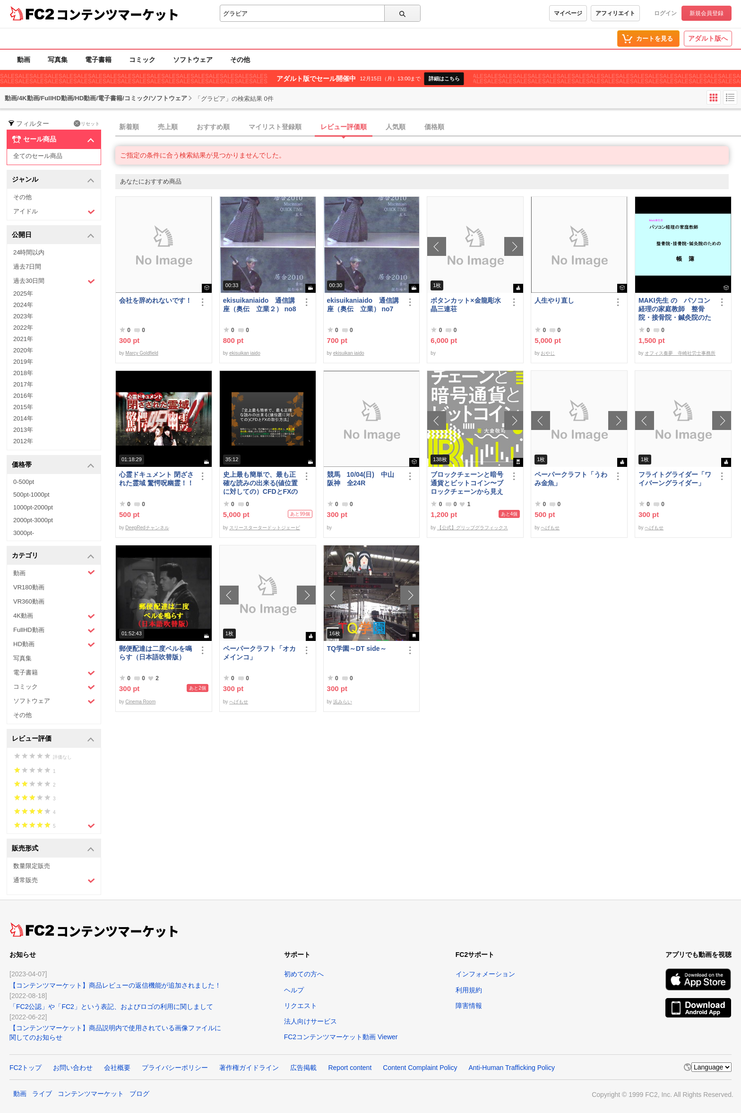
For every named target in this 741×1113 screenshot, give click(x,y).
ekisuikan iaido (244, 353)
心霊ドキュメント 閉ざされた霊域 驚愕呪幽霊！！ (156, 479)
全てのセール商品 (37, 155)
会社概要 (117, 1067)
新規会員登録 (706, 13)
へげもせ (550, 527)
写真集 (58, 59)
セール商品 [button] (53, 139)
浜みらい (342, 701)
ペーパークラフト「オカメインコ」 (259, 653)
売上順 (168, 127)
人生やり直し (554, 300)
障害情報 (469, 1005)
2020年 (23, 350)
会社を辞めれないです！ (155, 300)
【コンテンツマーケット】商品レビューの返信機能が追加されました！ (115, 985)
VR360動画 (28, 601)
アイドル (54, 212)
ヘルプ (294, 990)
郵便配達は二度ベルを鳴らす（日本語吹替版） (155, 653)
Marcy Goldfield (141, 353)
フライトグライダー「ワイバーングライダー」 (674, 479)
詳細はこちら (444, 78)
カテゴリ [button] (53, 556)
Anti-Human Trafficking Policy (511, 1067)
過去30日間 (54, 281)
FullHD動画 (54, 630)
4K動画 (54, 616)
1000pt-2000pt (33, 507)
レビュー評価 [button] (53, 739)
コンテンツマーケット (117, 14)
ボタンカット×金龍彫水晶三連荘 (465, 305)
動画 (23, 59)
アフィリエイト (615, 13)
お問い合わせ (73, 1067)
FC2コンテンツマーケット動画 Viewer (341, 1037)
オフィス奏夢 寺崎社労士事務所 (680, 353)
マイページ (568, 13)
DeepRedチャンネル (147, 527)
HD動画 (54, 644)
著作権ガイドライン (249, 1067)
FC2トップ (25, 1067)
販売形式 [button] (53, 848)
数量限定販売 (31, 865)
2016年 (23, 395)
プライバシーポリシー (175, 1067)
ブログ (139, 1093)
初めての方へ (304, 974)
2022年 (23, 327)
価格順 (434, 127)
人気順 (395, 127)
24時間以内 (28, 252)
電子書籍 (98, 59)
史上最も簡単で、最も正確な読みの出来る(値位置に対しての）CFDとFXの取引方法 (260, 483)
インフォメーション (485, 974)
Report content (349, 1067)
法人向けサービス (310, 1021)
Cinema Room (140, 701)
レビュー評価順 (343, 127)
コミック (142, 59)
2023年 (23, 316)
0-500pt (23, 481)
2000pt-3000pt (33, 520)
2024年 (23, 304)
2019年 (23, 361)
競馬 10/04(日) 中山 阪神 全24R (364, 479)
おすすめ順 (213, 127)
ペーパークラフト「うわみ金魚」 (570, 479)
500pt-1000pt (31, 494)
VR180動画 (28, 587)
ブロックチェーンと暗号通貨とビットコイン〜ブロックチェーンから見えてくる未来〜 (467, 483)
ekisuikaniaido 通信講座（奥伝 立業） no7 (363, 305)
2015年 (23, 407)
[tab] (428, 127)
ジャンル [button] (53, 179)
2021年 (23, 338)
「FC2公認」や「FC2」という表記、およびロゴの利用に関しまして (111, 1006)
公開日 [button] (53, 235)
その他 (240, 59)
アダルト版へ (708, 38)
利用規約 (469, 990)
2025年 (23, 293)
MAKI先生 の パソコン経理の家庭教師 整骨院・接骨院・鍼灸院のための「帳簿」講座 (674, 309)
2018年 (23, 373)
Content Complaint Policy (420, 1067)
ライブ (42, 1093)
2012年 (23, 441)
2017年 (23, 384)
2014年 (23, 418)
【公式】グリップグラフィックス (472, 527)
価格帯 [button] (53, 465)
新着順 (129, 127)
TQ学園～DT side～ (357, 648)
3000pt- (23, 532)
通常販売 (54, 880)
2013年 (23, 429)
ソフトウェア (193, 59)
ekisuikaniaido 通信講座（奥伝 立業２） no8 (259, 305)
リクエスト (300, 1005)
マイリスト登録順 (275, 127)
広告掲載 (303, 1067)
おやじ (548, 353)
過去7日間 (27, 266)
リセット (87, 123)
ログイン (665, 13)
